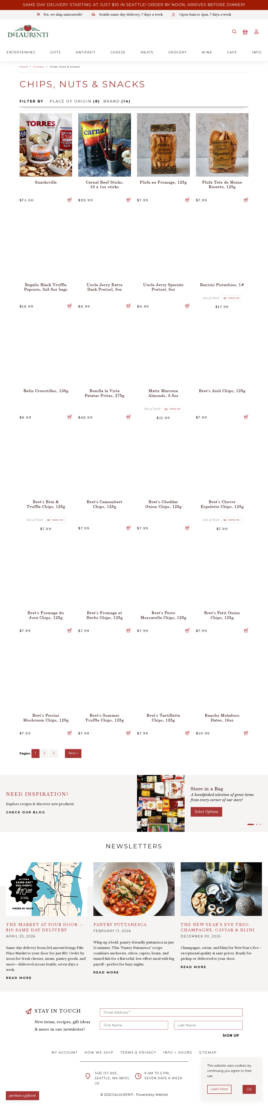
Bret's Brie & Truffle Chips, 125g (46, 503)
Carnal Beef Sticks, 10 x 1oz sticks (105, 184)
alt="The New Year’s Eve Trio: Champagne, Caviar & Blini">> (221, 888)
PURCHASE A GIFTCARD (23, 1095)
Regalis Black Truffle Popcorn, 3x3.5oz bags (46, 286)
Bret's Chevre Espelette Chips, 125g (222, 503)
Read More (19, 977)
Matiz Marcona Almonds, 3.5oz (163, 392)
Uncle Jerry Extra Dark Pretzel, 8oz (104, 286)
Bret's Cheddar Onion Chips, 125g (163, 503)
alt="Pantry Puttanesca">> (134, 888)
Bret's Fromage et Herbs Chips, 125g (104, 614)
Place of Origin (75, 101)
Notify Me (231, 297)
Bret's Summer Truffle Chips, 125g (104, 716)
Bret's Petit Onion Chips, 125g (222, 614)
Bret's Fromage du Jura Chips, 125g (46, 614)
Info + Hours (177, 1052)
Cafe (232, 52)
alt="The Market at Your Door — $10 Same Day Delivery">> (46, 888)
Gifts (55, 52)
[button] (250, 823)
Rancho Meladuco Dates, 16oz (222, 716)
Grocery (177, 52)
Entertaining (21, 52)
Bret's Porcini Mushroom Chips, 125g (46, 716)
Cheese (118, 52)
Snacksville (46, 181)
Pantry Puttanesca (120, 924)
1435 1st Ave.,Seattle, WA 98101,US (112, 1078)
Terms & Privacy (138, 1052)
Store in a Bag (208, 788)
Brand (117, 101)
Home (24, 66)
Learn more (219, 1089)
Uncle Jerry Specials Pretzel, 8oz (163, 286)
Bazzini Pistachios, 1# (222, 284)
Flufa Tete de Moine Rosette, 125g (222, 184)
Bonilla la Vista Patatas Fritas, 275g (104, 392)
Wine (207, 52)
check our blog (25, 812)
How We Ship (98, 1052)
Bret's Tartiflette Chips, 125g (163, 716)
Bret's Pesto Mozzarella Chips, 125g (163, 614)
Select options (207, 811)
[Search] (233, 31)
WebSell (161, 1094)
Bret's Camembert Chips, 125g (104, 503)
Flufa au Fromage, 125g (163, 181)
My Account (64, 1052)
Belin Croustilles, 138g (45, 390)
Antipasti (86, 52)
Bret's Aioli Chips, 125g (222, 390)
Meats (147, 52)
